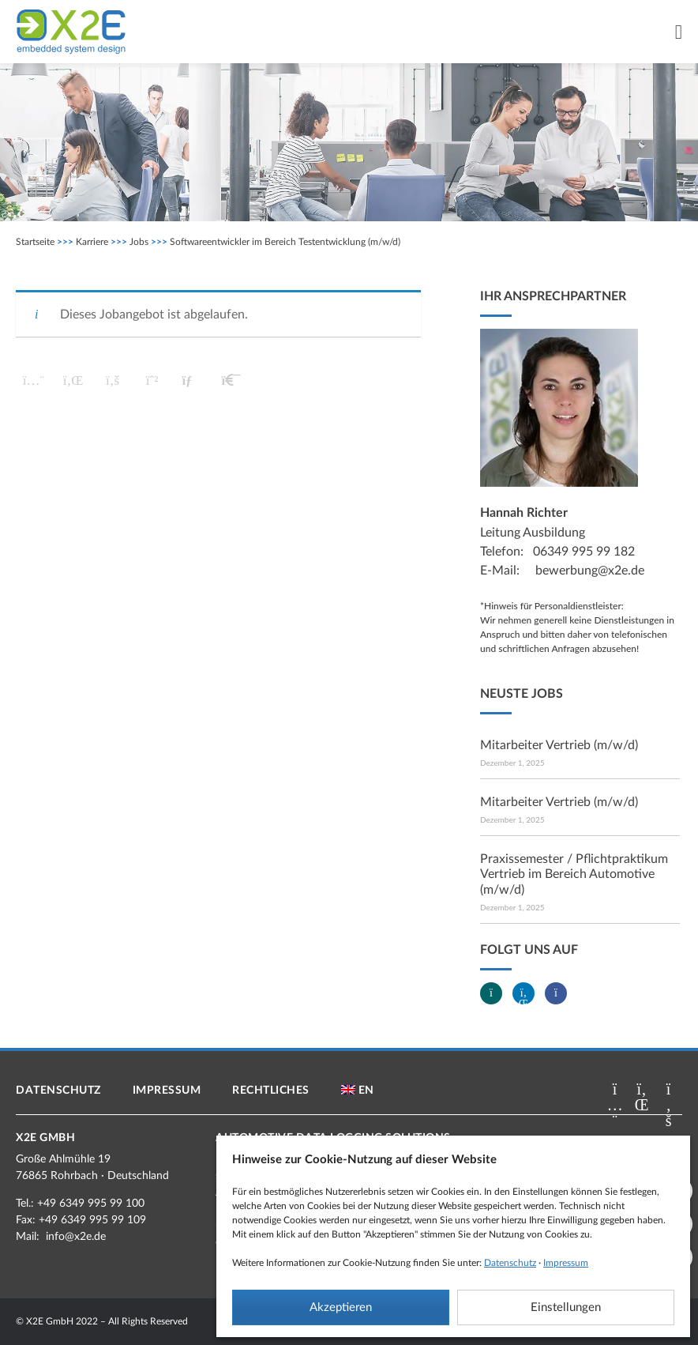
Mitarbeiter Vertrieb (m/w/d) (559, 745)
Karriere (92, 242)
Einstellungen (566, 1307)
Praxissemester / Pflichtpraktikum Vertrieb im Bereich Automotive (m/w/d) (574, 874)
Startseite (35, 242)
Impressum (565, 1263)
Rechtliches (271, 1090)
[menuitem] (357, 1090)
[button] (33, 380)
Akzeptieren (341, 1307)
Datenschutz (510, 1263)
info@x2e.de (76, 1236)
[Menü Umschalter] (678, 32)
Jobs (138, 242)
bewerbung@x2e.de (589, 570)
